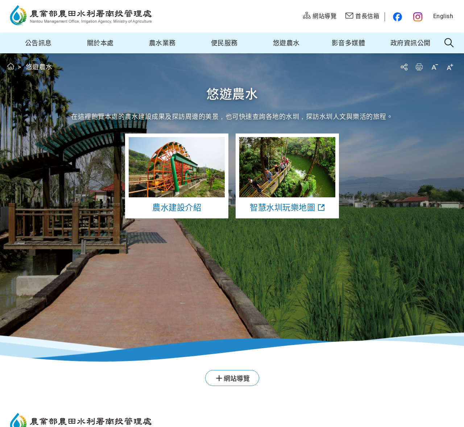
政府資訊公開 (410, 43)
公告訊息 (38, 43)
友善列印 (419, 67)
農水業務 (162, 43)
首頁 (11, 66)
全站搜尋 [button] (449, 43)
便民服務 (224, 43)
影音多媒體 (348, 43)
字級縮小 (435, 67)
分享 (404, 67)
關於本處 (100, 43)
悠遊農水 (286, 43)
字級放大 (450, 67)
